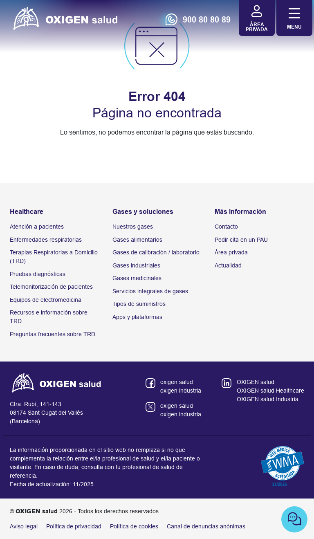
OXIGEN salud (255, 382)
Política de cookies (134, 526)
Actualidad (228, 265)
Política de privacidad (73, 526)
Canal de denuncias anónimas (206, 526)
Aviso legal (24, 526)
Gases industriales (136, 265)
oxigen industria (180, 390)
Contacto (226, 226)
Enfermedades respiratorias (46, 239)
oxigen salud (176, 382)
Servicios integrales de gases (150, 291)
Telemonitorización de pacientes (51, 286)
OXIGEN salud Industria (267, 399)
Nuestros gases (132, 226)
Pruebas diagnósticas (37, 274)
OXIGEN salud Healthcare (270, 390)
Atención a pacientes (37, 226)
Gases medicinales (136, 278)
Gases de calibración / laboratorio (156, 252)
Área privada (231, 252)
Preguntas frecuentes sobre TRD (52, 334)
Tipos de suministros (139, 304)
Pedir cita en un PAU (241, 239)
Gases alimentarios (137, 239)
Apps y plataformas (137, 317)
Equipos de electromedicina (45, 299)
